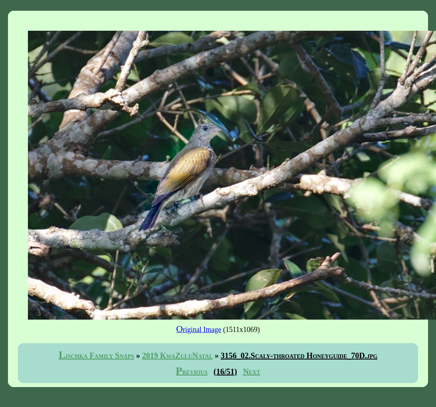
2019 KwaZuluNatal (177, 355)
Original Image (198, 330)
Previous (192, 371)
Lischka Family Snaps (96, 355)
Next (251, 371)
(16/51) (225, 371)
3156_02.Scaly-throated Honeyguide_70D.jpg (299, 355)
